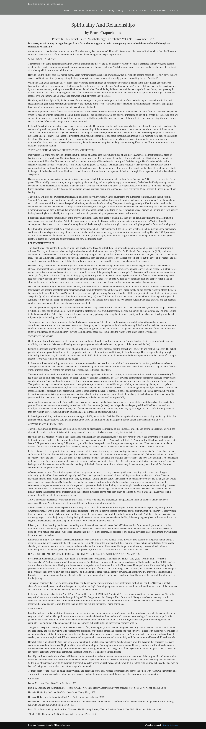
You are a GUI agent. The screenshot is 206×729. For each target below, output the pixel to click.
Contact (174, 10)
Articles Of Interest (137, 10)
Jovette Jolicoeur (170, 725)
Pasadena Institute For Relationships (45, 4)
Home (66, 10)
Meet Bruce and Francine (85, 10)
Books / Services (158, 10)
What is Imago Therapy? (113, 10)
